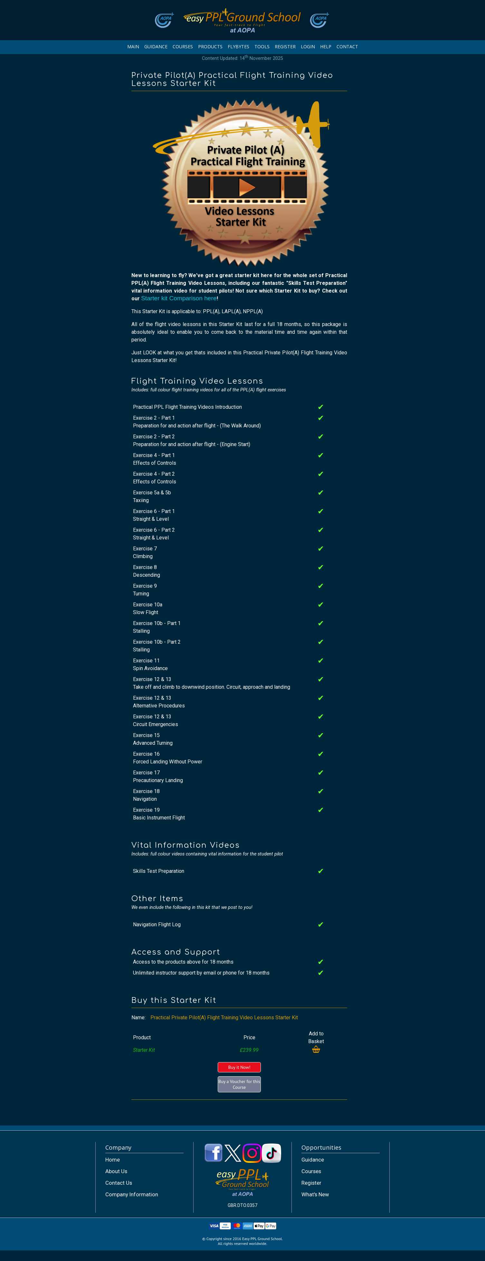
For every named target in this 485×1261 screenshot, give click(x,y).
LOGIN (308, 46)
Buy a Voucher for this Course (239, 1084)
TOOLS (262, 46)
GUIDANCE (155, 46)
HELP (325, 46)
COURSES (183, 46)
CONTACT (347, 46)
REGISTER (285, 46)
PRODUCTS (210, 46)
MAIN (133, 46)
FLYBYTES (238, 46)
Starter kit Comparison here (179, 298)
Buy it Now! (239, 1067)
